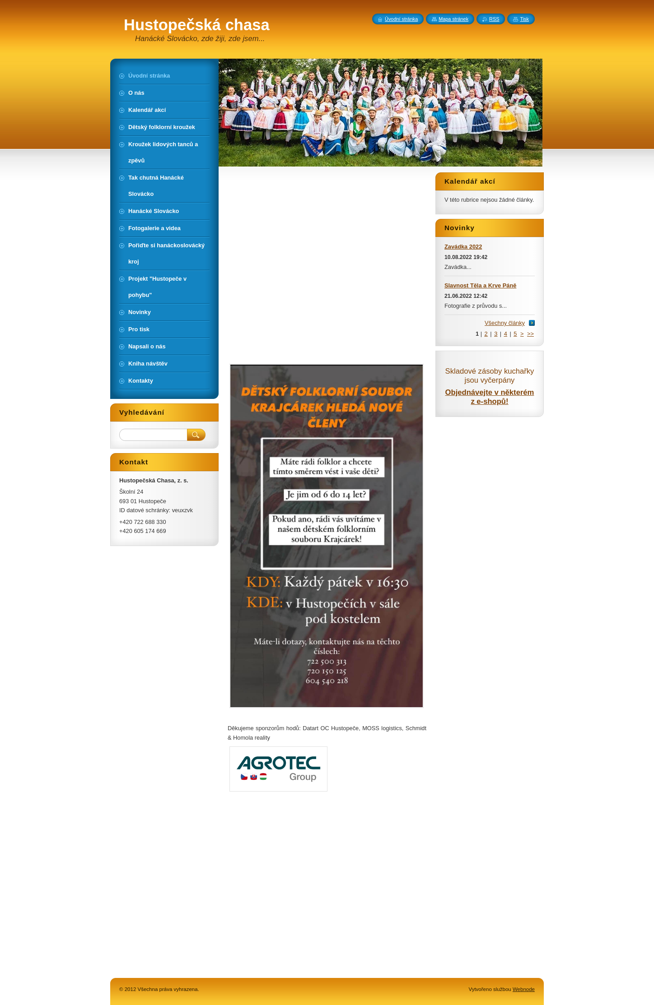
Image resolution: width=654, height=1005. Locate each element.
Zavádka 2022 (463, 246)
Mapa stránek (453, 19)
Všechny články (505, 323)
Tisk (524, 19)
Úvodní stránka (401, 19)
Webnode (524, 989)
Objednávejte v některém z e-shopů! (489, 397)
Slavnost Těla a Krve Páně (480, 285)
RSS (494, 19)
